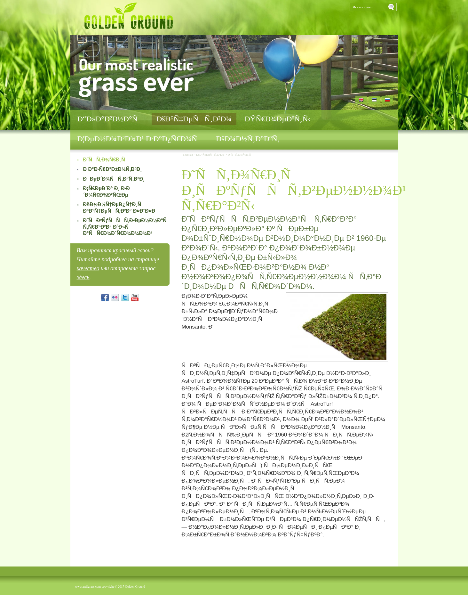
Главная (188, 154)
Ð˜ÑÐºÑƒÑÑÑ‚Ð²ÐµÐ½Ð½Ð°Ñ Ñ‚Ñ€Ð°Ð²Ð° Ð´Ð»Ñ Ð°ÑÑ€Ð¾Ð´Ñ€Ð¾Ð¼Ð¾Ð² (122, 227)
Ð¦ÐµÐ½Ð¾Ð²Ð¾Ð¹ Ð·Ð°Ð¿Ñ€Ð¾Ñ (140, 138)
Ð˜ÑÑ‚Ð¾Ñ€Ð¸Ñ (106, 159)
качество (88, 268)
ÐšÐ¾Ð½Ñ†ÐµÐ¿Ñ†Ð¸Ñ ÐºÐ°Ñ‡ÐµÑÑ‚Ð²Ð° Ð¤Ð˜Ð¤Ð (121, 208)
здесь (83, 277)
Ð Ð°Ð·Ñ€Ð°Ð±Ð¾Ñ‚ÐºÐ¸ (112, 169)
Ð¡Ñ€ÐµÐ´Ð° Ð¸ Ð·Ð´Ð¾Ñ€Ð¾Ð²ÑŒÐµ (106, 192)
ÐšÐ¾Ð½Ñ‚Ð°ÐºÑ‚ (248, 138)
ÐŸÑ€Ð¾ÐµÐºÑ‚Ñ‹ (277, 119)
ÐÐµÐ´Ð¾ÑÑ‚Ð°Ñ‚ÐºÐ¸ (114, 179)
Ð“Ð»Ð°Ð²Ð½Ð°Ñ (110, 119)
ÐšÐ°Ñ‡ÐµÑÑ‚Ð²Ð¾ (194, 119)
